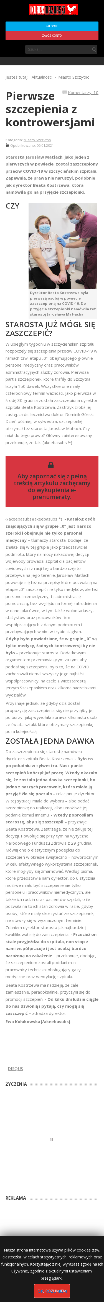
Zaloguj (51, 26)
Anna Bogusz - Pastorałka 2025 (30, 1187)
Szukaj (93, 49)
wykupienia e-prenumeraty (54, 493)
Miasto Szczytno (37, 139)
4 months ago (68, 1187)
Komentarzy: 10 (83, 92)
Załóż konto (52, 35)
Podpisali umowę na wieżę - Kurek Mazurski (39, 1226)
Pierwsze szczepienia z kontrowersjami (50, 109)
